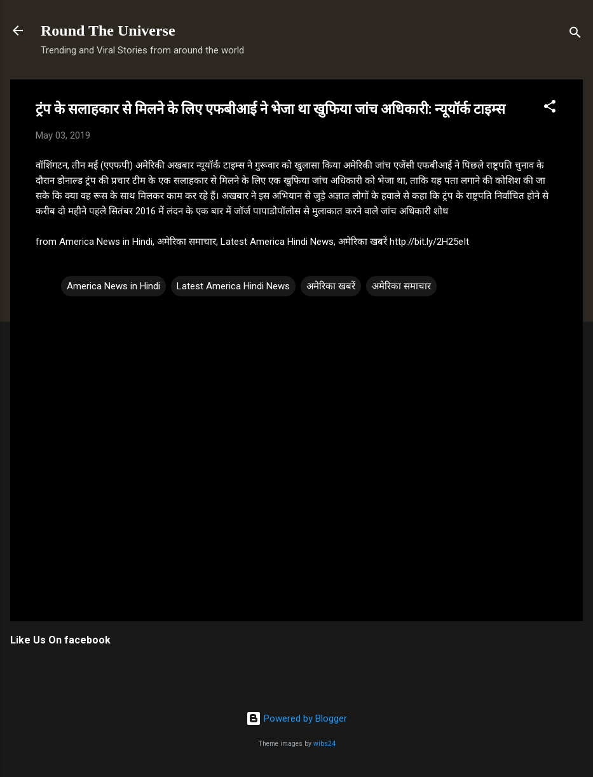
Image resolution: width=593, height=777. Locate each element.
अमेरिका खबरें (330, 286)
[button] (549, 108)
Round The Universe (108, 30)
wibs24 (324, 743)
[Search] (575, 34)
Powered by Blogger (296, 718)
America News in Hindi (113, 286)
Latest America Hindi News (233, 286)
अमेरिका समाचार (401, 286)
